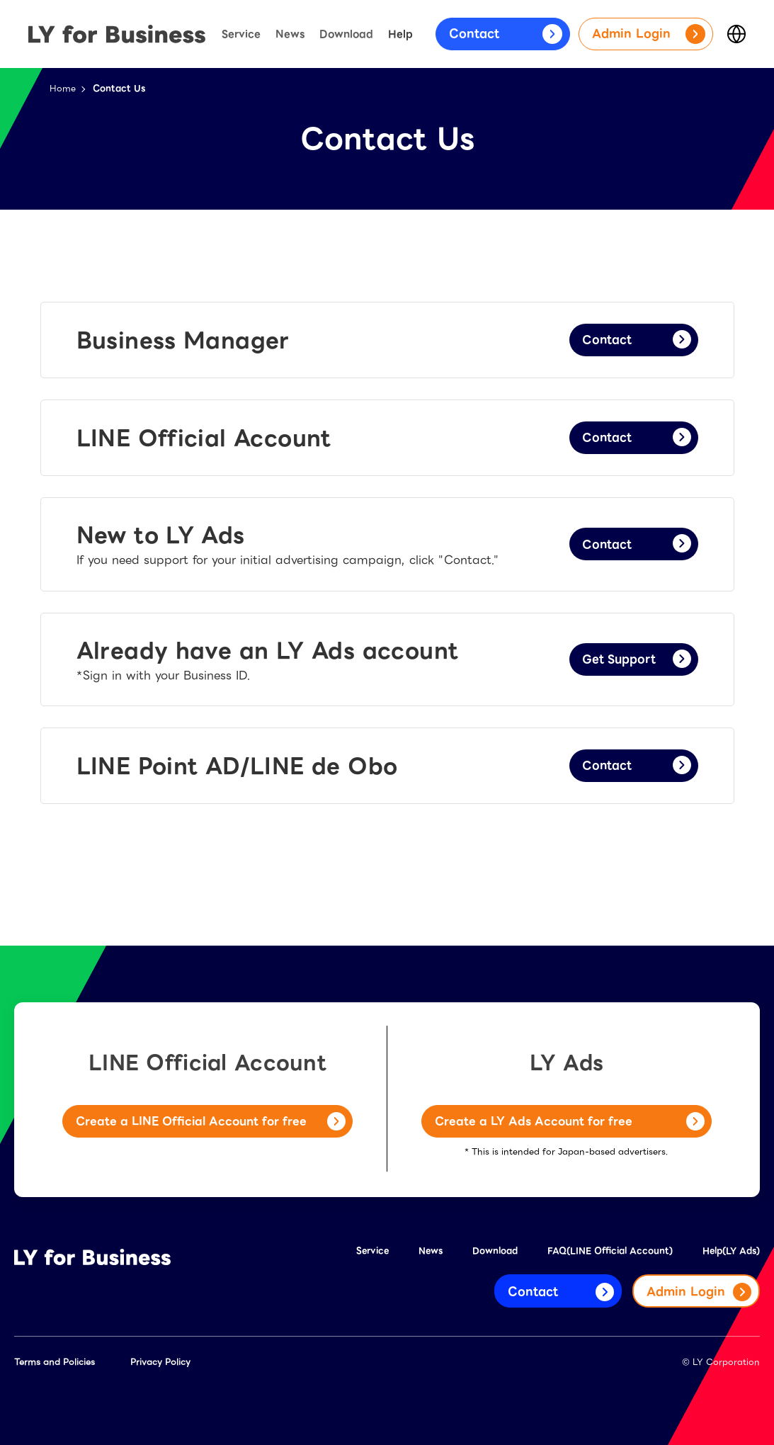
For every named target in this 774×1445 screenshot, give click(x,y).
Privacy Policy (160, 1361)
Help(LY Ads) (731, 1250)
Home (63, 88)
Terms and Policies (54, 1361)
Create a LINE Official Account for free (210, 1122)
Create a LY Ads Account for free (569, 1122)
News (290, 34)
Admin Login (648, 34)
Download (346, 34)
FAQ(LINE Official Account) (610, 1250)
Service (241, 34)
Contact (505, 34)
